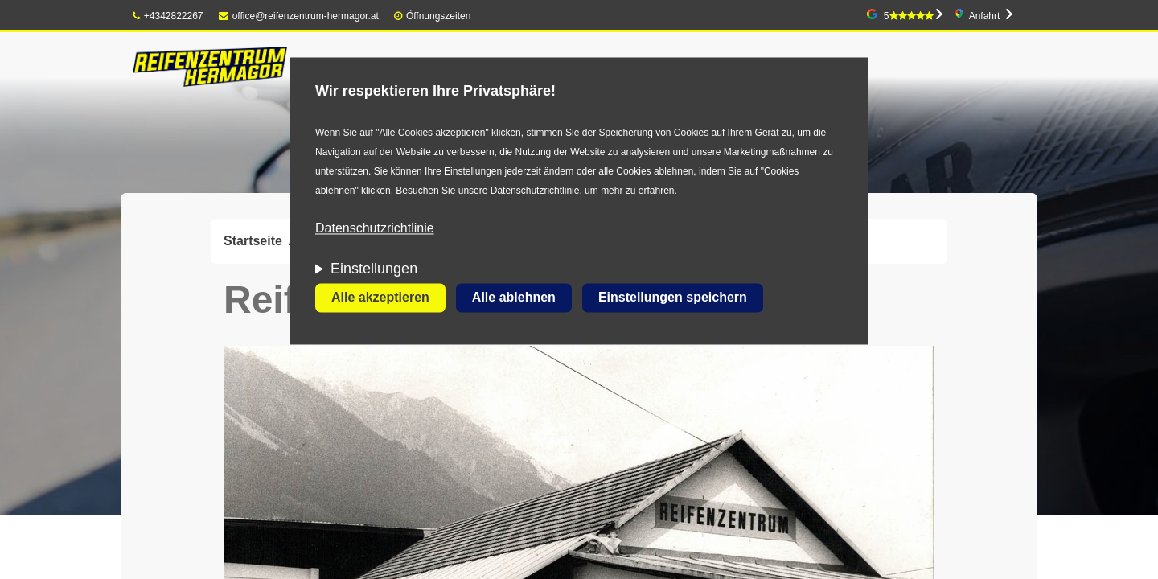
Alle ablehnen (514, 298)
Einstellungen (374, 269)
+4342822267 (168, 16)
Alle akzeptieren (380, 298)
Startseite (253, 241)
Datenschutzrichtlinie (374, 229)
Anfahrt (984, 16)
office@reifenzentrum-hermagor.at (299, 16)
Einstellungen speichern (672, 298)
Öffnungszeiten (438, 16)
